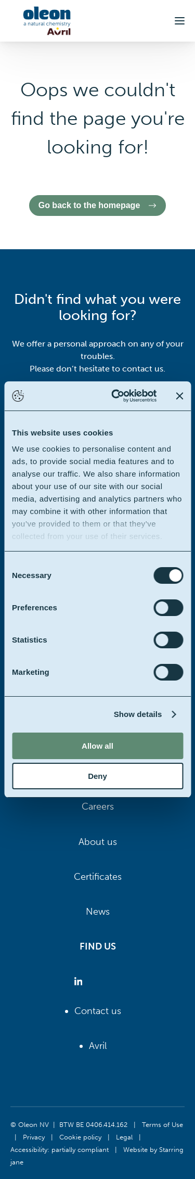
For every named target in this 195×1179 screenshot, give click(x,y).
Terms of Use (162, 1124)
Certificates (98, 876)
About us (98, 842)
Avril (98, 1046)
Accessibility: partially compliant (59, 1149)
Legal (124, 1137)
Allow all (97, 745)
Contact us (97, 1011)
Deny (97, 776)
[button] (180, 21)
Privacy (34, 1137)
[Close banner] (179, 396)
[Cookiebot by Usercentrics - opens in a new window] (116, 396)
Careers (98, 806)
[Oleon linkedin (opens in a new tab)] (80, 981)
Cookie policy (80, 1137)
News (98, 911)
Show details (138, 714)
